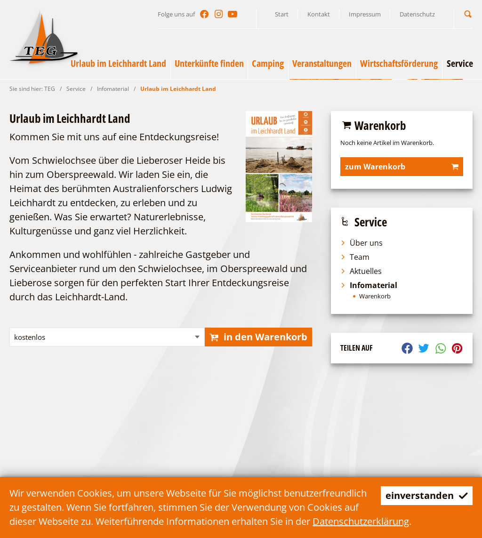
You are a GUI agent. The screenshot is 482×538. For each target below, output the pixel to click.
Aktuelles (361, 271)
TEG (49, 89)
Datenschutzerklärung (361, 521)
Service (76, 89)
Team (355, 257)
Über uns (361, 243)
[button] (467, 14)
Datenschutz (417, 14)
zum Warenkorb (401, 166)
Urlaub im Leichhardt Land (178, 89)
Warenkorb (375, 296)
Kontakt (318, 14)
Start (282, 14)
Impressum (365, 14)
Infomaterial (113, 89)
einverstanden (427, 495)
